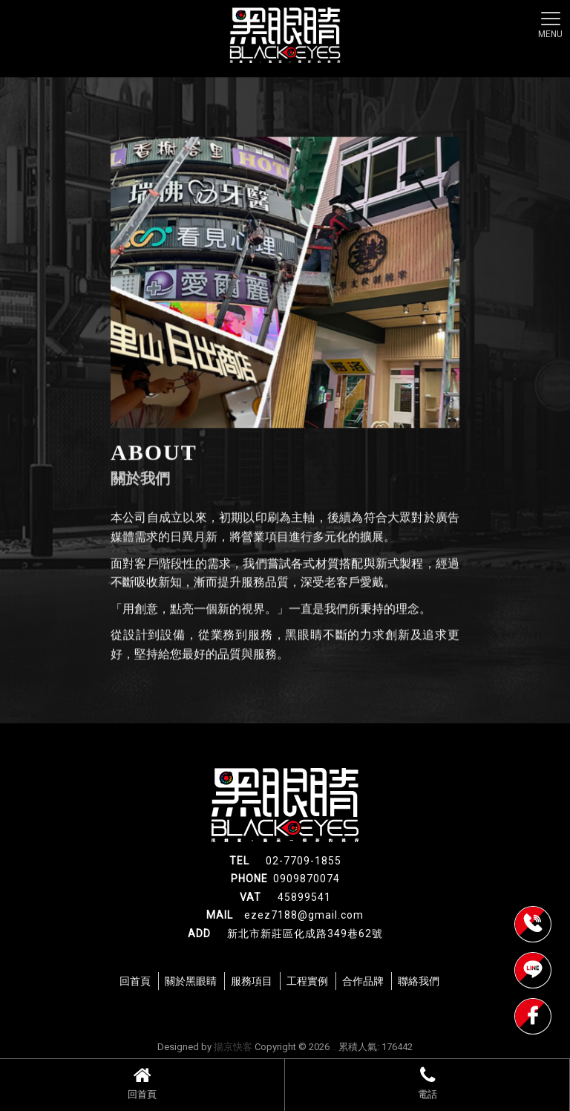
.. (334, 1046)
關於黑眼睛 (191, 981)
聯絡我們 (418, 981)
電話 (427, 1083)
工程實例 (307, 981)
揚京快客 (233, 1046)
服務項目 (251, 981)
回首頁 (142, 1083)
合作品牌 (363, 981)
